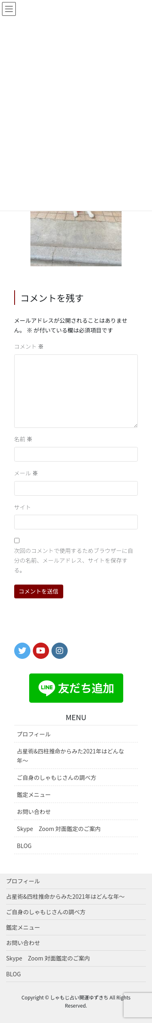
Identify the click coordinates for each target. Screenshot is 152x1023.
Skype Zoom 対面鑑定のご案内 (59, 828)
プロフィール (34, 734)
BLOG (24, 846)
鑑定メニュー (34, 794)
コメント (29, 346)
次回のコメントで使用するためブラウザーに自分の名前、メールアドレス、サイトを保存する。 (73, 560)
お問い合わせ (34, 811)
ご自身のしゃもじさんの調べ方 (56, 777)
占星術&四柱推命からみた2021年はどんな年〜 (70, 755)
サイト (22, 507)
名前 (23, 439)
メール (26, 473)
